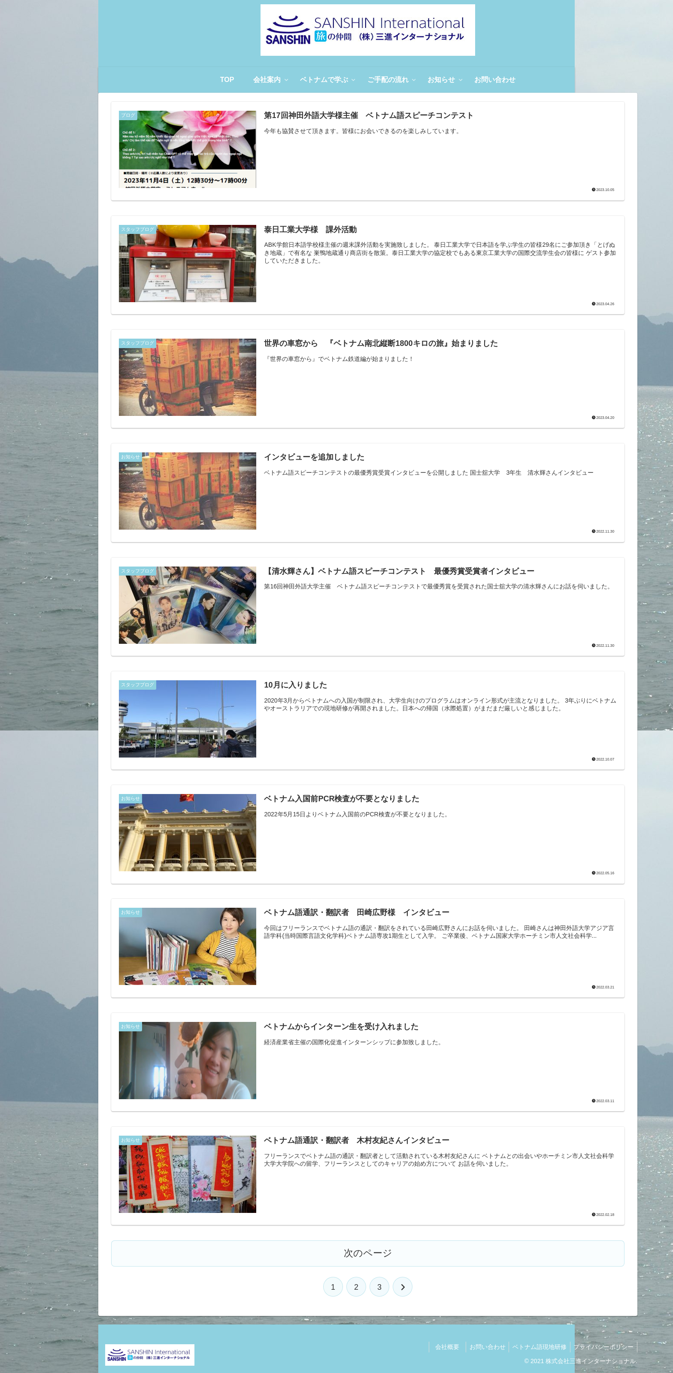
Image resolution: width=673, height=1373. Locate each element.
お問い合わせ (482, 1346)
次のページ (368, 1252)
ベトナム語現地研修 (536, 1346)
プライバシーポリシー (603, 1346)
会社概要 (443, 1346)
